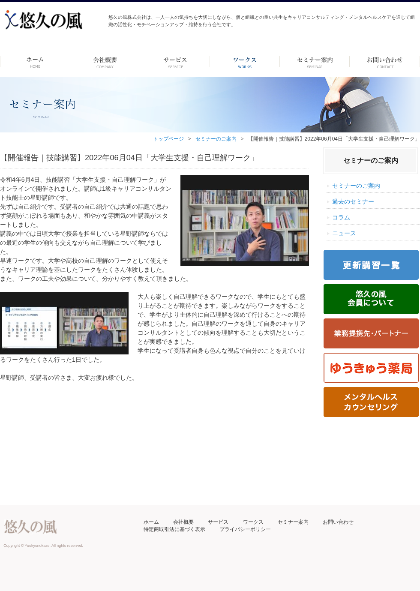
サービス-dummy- (175, 61)
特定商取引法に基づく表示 (174, 529)
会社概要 (183, 522)
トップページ (168, 139)
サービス (218, 522)
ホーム (35, 61)
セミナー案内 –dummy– (315, 61)
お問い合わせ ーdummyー (385, 61)
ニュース (344, 233)
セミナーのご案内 (216, 139)
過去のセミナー (353, 201)
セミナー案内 (293, 522)
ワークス (245, 61)
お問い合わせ (338, 522)
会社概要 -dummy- (105, 61)
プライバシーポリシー (245, 529)
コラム (341, 217)
